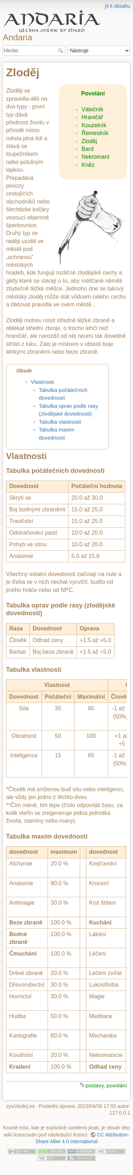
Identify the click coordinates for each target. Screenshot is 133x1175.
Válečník (92, 109)
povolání (117, 1085)
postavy (94, 1085)
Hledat (61, 50)
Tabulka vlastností (60, 422)
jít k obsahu (117, 6)
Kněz (88, 165)
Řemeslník (95, 133)
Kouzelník (94, 125)
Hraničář (92, 117)
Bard (88, 149)
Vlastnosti (42, 382)
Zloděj (89, 141)
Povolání (93, 93)
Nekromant (95, 157)
